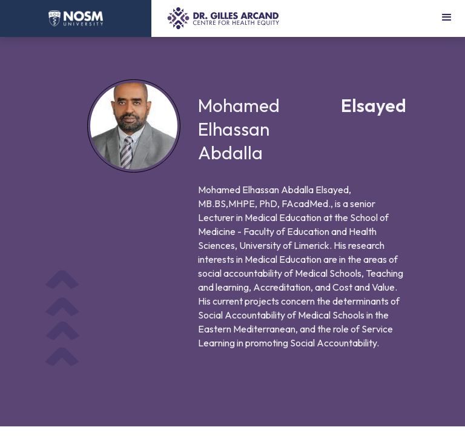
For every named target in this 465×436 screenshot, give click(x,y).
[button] (446, 18)
